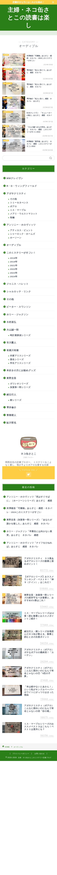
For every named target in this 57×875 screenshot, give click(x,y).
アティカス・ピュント (21, 230)
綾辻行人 (11, 394)
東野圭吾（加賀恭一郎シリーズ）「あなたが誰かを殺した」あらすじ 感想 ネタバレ (29, 522)
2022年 (13, 269)
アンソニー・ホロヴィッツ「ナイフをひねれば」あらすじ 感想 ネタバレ (29, 545)
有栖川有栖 (13, 350)
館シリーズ (15, 400)
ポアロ (13, 206)
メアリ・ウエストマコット (23, 214)
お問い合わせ (40, 753)
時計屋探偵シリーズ (20, 335)
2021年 (13, 265)
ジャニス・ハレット (17, 284)
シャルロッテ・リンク (19, 291)
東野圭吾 (11, 378)
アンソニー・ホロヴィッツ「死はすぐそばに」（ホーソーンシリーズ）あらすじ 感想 (29, 499)
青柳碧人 (11, 415)
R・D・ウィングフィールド (22, 186)
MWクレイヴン (15, 178)
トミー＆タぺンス (19, 203)
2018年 (13, 258)
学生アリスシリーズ (20, 363)
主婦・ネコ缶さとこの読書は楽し (28, 17)
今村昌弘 (11, 322)
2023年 (13, 273)
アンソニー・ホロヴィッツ (21, 224)
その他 (13, 199)
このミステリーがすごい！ (21, 252)
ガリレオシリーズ (19, 384)
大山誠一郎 (13, 329)
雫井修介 (11, 407)
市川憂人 (11, 342)
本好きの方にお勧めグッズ (21, 370)
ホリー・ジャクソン (17, 314)
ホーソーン (15, 238)
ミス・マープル (18, 210)
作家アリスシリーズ (20, 356)
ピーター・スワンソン (19, 306)
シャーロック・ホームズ (22, 234)
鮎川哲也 (11, 422)
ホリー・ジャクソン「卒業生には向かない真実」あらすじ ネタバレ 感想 (29, 533)
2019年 (13, 262)
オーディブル (14, 245)
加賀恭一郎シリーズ (20, 387)
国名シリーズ (17, 359)
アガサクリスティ (16, 193)
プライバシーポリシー (20, 753)
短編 (12, 217)
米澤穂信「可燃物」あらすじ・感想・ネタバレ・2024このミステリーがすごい (29, 510)
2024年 (13, 276)
